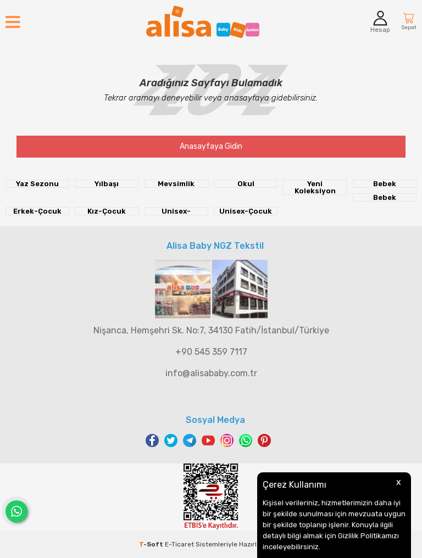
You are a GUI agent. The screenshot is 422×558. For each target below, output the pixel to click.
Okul (245, 184)
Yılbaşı (107, 184)
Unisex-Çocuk (245, 211)
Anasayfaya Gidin (211, 146)
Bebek (384, 184)
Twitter (170, 440)
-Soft (152, 544)
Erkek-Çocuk (37, 211)
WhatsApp (245, 440)
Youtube (208, 440)
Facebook (152, 440)
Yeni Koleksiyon (315, 187)
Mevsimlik (176, 184)
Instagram (227, 440)
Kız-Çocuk (106, 211)
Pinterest (264, 440)
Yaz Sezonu (37, 184)
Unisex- (176, 211)
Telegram (189, 440)
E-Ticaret (179, 544)
